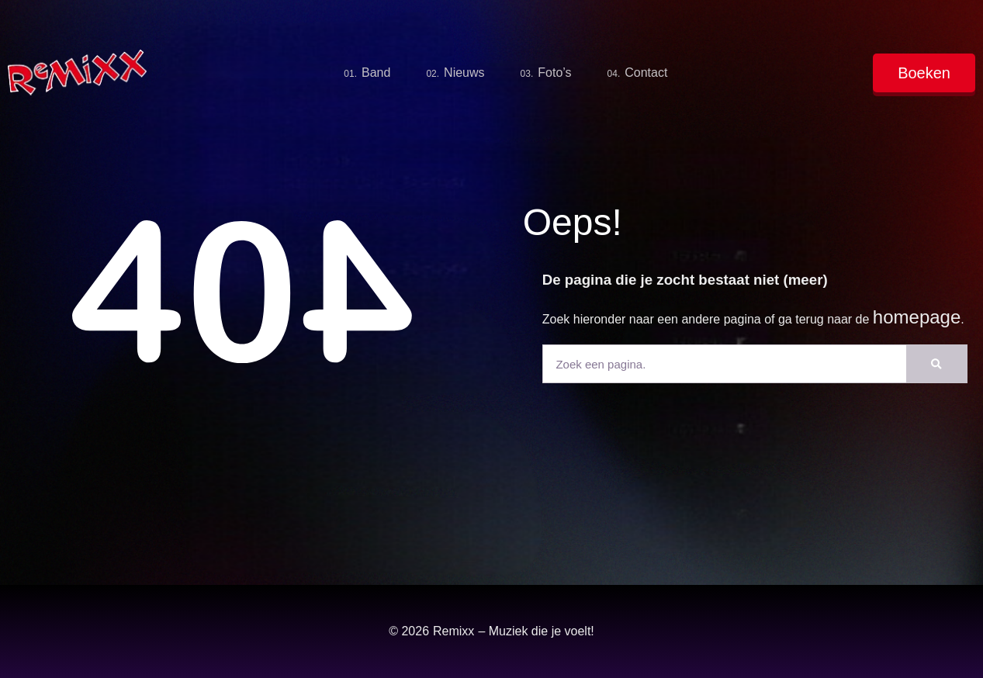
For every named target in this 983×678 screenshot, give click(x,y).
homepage (917, 316)
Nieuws (455, 73)
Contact (637, 73)
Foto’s (546, 73)
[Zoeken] (936, 363)
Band (367, 73)
